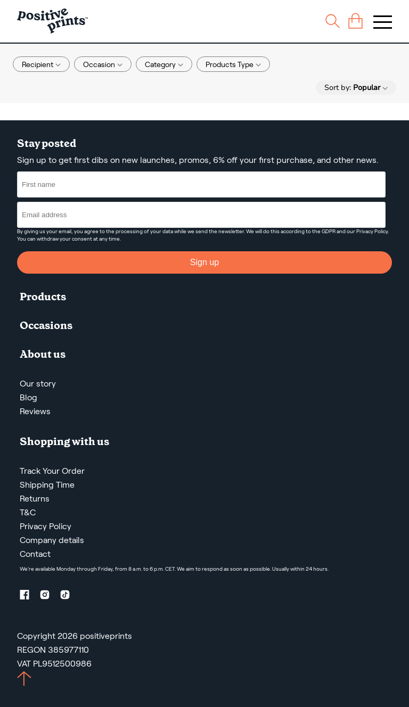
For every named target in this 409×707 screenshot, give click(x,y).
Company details (52, 540)
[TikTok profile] (69, 596)
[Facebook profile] (29, 596)
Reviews (35, 411)
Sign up (204, 262)
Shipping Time (47, 484)
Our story (38, 383)
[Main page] (52, 21)
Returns (35, 498)
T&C (28, 512)
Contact (35, 553)
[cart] (355, 21)
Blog (28, 397)
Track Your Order (52, 470)
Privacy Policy (372, 231)
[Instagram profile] (49, 596)
